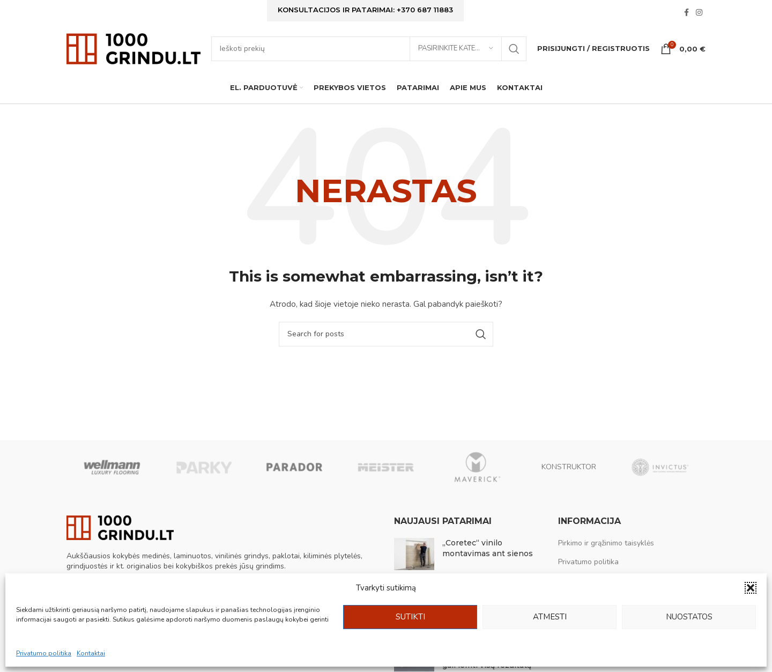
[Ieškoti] (368, 57)
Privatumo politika (43, 653)
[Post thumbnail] (414, 568)
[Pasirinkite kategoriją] (456, 57)
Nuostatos (689, 616)
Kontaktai (91, 653)
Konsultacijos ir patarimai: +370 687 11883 (365, 12)
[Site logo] (133, 56)
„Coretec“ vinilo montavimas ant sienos (487, 562)
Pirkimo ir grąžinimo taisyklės (606, 557)
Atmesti (550, 616)
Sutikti (410, 616)
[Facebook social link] (686, 15)
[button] (750, 587)
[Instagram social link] (699, 15)
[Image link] (120, 541)
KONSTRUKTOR (568, 480)
